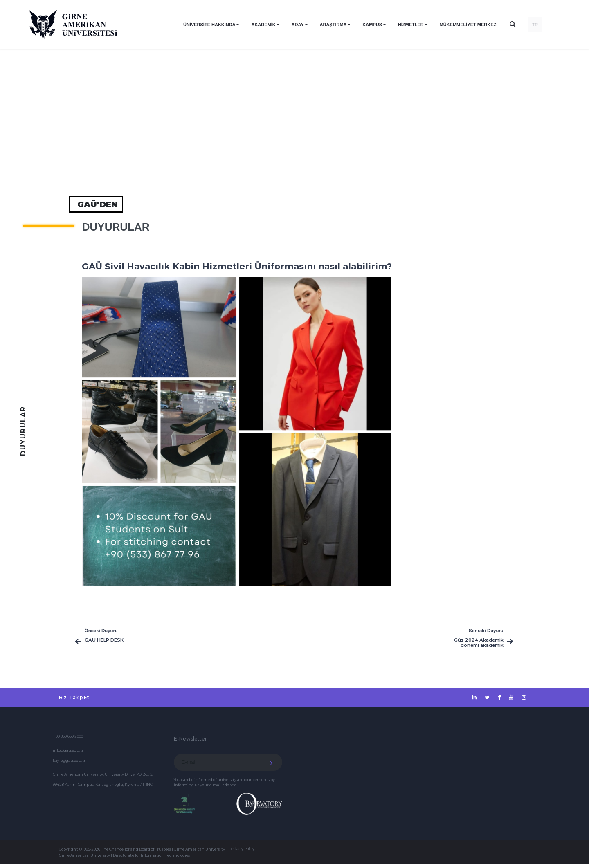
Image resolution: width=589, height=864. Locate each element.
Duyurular (116, 227)
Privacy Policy (242, 849)
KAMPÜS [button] (372, 24)
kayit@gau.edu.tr (69, 760)
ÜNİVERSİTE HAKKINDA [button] (209, 24)
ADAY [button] (298, 24)
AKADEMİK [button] (263, 24)
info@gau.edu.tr (68, 750)
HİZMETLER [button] (411, 24)
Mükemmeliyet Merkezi (469, 24)
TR (535, 24)
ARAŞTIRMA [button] (333, 24)
